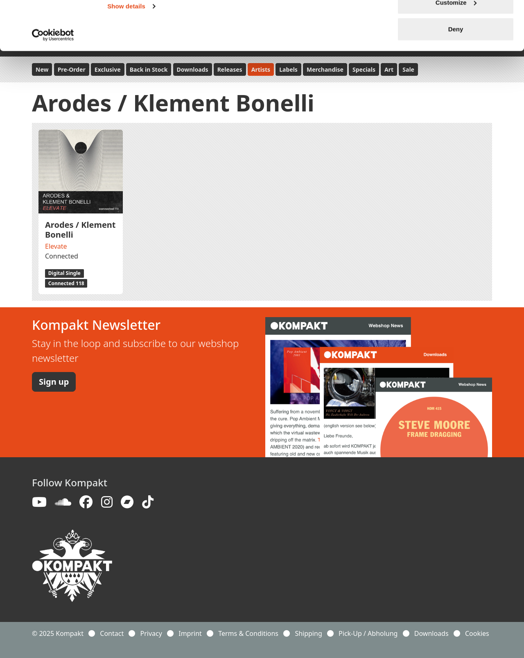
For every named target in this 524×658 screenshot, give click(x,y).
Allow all (455, 21)
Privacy (151, 633)
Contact (112, 633)
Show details (126, 52)
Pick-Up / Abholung (368, 633)
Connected (61, 256)
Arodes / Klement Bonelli (80, 229)
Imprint (190, 633)
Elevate (56, 246)
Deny (455, 75)
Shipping (308, 633)
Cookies (477, 633)
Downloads (431, 633)
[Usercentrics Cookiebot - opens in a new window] (53, 81)
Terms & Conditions (248, 633)
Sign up (54, 381)
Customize (456, 48)
